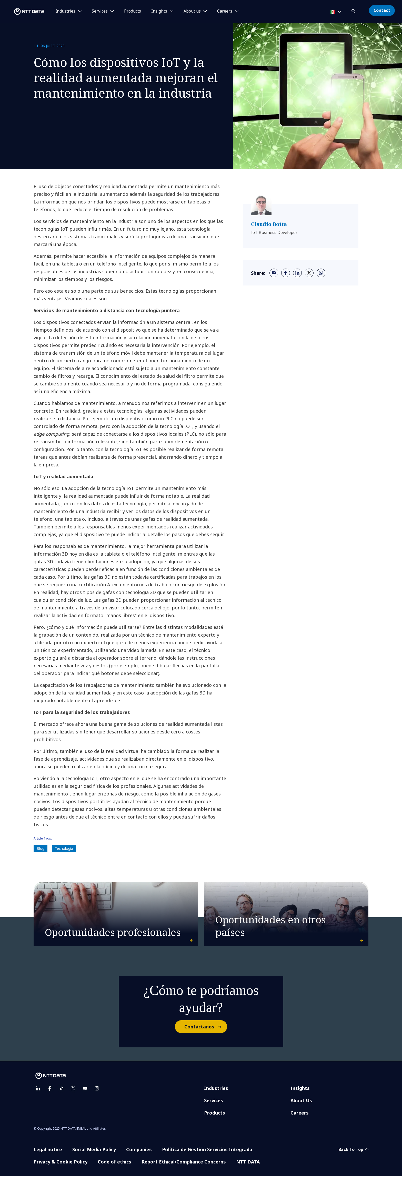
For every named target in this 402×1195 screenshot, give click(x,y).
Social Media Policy (94, 1168)
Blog (40, 848)
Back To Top (353, 1168)
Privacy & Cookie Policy (60, 1181)
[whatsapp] (321, 273)
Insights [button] (159, 11)
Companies (139, 1168)
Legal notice (48, 1168)
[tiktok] (61, 1107)
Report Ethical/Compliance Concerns (184, 1181)
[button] (354, 10)
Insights (300, 1107)
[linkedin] (297, 273)
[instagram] (97, 1107)
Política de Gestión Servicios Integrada (207, 1168)
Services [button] (100, 11)
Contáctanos (205, 1045)
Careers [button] (224, 11)
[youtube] (85, 1107)
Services (213, 1119)
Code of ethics (114, 1181)
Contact (382, 10)
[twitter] (309, 273)
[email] (273, 273)
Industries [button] (65, 11)
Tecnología (64, 848)
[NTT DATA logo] (23, 11)
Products (132, 11)
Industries (216, 1107)
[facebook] (285, 273)
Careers (299, 1132)
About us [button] (192, 11)
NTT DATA (248, 1181)
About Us (301, 1119)
